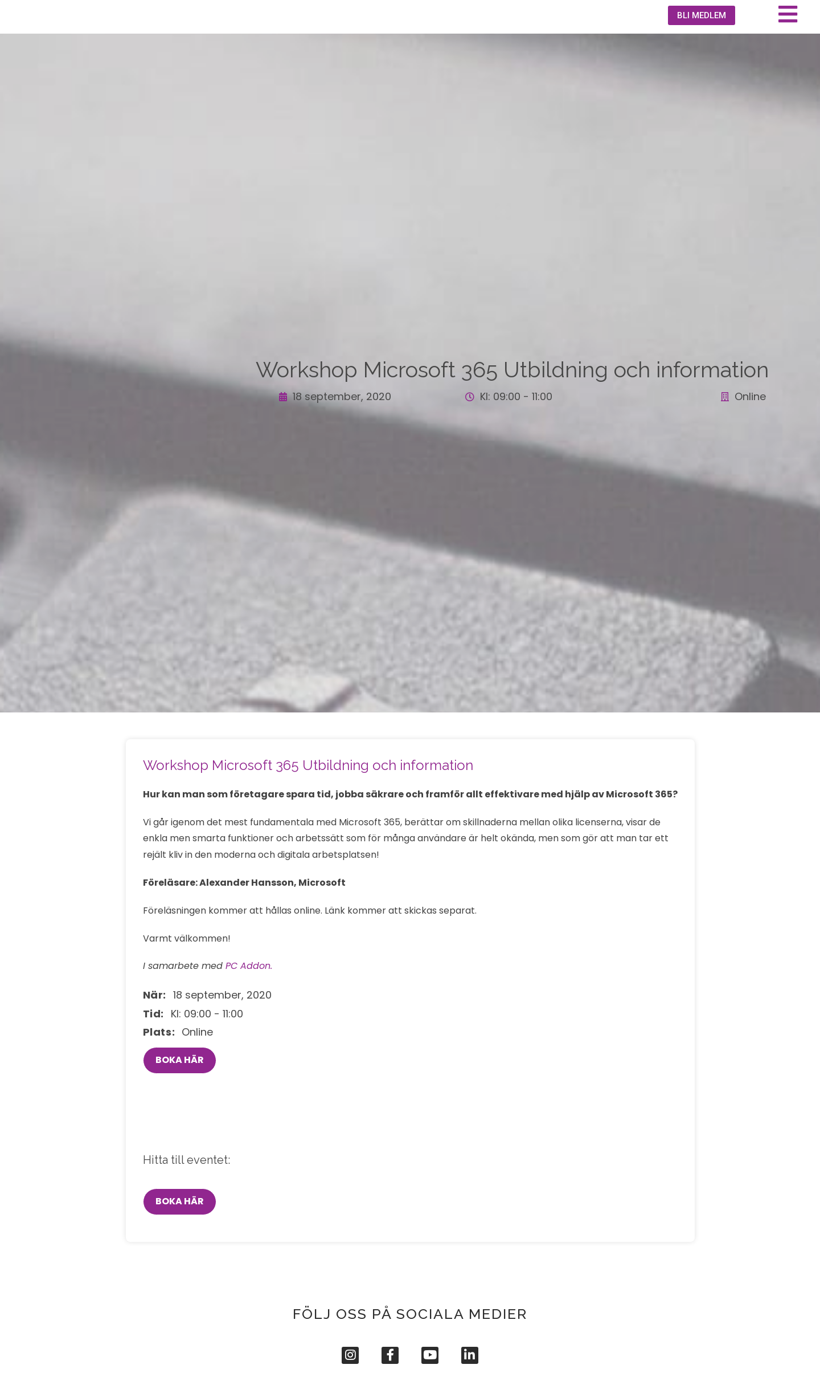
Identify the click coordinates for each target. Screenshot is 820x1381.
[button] (697, 34)
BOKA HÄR (179, 1094)
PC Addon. (249, 1000)
